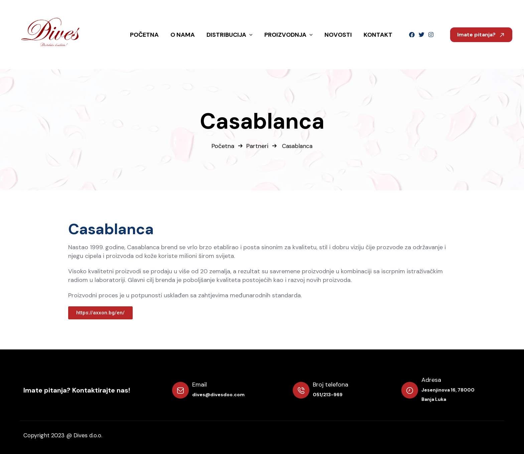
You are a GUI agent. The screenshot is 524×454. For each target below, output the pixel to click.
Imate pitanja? (481, 34)
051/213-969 (328, 395)
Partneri (257, 146)
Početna (223, 146)
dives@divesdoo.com (218, 395)
